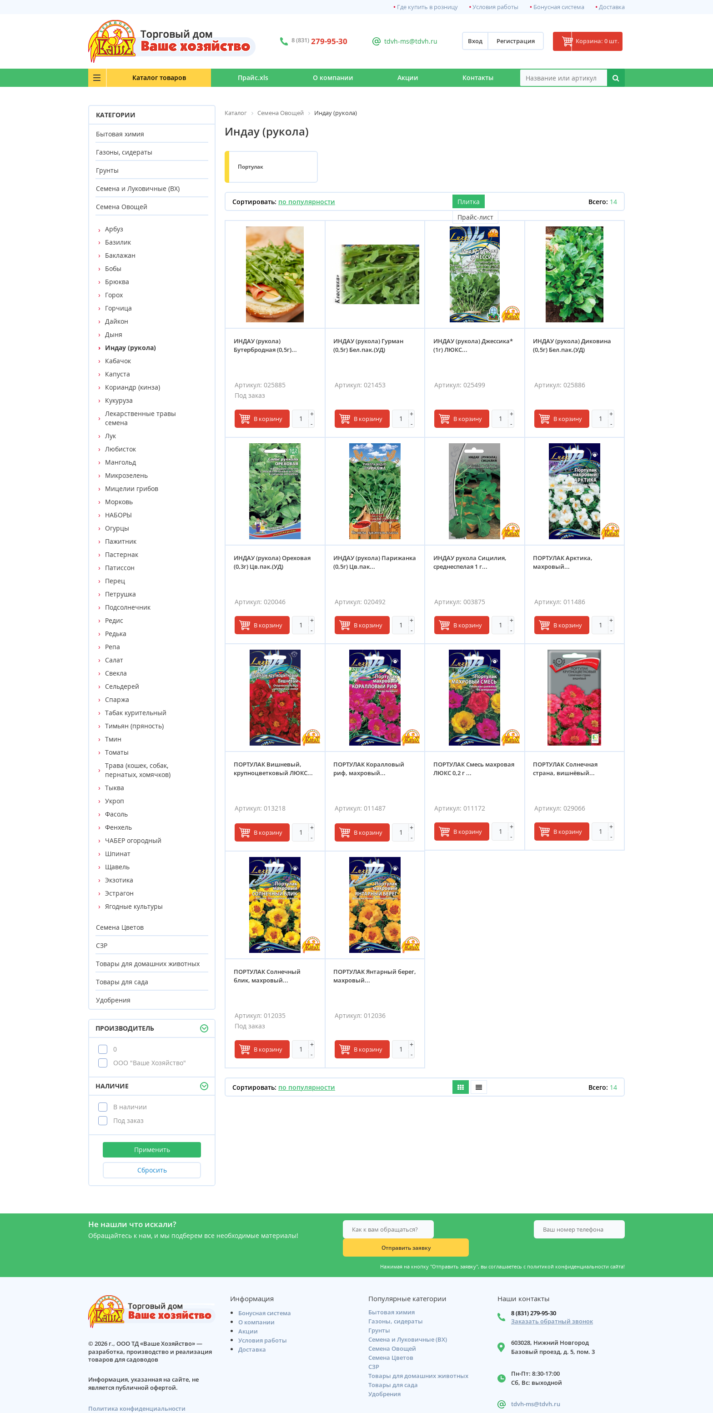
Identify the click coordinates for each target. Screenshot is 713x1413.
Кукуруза (119, 400)
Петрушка (120, 594)
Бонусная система (558, 7)
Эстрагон (119, 893)
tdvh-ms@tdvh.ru (401, 41)
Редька (115, 633)
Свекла (116, 673)
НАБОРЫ (118, 515)
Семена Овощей (121, 206)
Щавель (117, 866)
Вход (462, 41)
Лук (110, 435)
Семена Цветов (120, 927)
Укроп (114, 801)
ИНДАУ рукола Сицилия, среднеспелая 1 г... (470, 563)
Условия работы (495, 7)
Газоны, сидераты (124, 152)
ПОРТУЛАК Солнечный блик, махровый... (268, 976)
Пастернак (121, 554)
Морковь (119, 501)
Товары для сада (122, 981)
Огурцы (117, 528)
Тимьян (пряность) (134, 726)
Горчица (118, 308)
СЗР (101, 945)
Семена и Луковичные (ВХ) (138, 188)
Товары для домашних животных (148, 963)
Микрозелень (126, 475)
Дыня (113, 334)
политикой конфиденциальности (568, 1248)
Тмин (113, 739)
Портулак (250, 166)
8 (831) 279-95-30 (533, 1297)
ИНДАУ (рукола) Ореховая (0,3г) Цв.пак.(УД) (273, 563)
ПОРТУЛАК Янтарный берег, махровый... (366, 976)
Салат (114, 660)
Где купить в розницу (427, 7)
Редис (114, 620)
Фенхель (118, 827)
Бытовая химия (120, 134)
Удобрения (113, 1000)
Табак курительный (135, 712)
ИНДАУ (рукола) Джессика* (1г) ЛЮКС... (474, 346)
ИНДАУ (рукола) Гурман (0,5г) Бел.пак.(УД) (370, 346)
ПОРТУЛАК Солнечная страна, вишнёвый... (566, 769)
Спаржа (117, 699)
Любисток (120, 449)
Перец (115, 580)
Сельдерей (122, 686)
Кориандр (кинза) (132, 387)
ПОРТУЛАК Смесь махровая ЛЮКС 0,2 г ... (468, 769)
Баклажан (120, 255)
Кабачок (118, 360)
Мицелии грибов (131, 488)
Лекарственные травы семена (140, 418)
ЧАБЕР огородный (133, 840)
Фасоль (116, 814)
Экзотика (119, 880)
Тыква (114, 787)
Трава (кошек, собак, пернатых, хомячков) (138, 770)
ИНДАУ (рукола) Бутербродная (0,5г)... (266, 346)
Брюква (117, 281)
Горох (114, 295)
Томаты (117, 752)
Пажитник (120, 541)
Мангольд (120, 462)
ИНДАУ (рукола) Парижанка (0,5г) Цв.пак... (373, 563)
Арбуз (114, 229)
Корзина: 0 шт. (591, 41)
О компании (313, 77)
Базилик (118, 242)
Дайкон (116, 321)
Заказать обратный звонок (552, 1305)
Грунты (107, 170)
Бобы (113, 268)
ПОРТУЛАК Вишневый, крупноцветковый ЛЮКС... (274, 769)
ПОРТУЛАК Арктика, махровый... (564, 563)
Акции (396, 77)
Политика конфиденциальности (137, 1392)
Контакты (474, 77)
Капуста (117, 374)
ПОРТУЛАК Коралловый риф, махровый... (370, 769)
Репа (112, 646)
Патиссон (120, 567)
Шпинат (118, 853)
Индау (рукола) (130, 347)
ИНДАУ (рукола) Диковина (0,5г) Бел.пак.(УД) (573, 346)
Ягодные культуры (134, 906)
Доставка (612, 7)
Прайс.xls (225, 77)
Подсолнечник (128, 607)
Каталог (143, 77)
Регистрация (502, 41)
